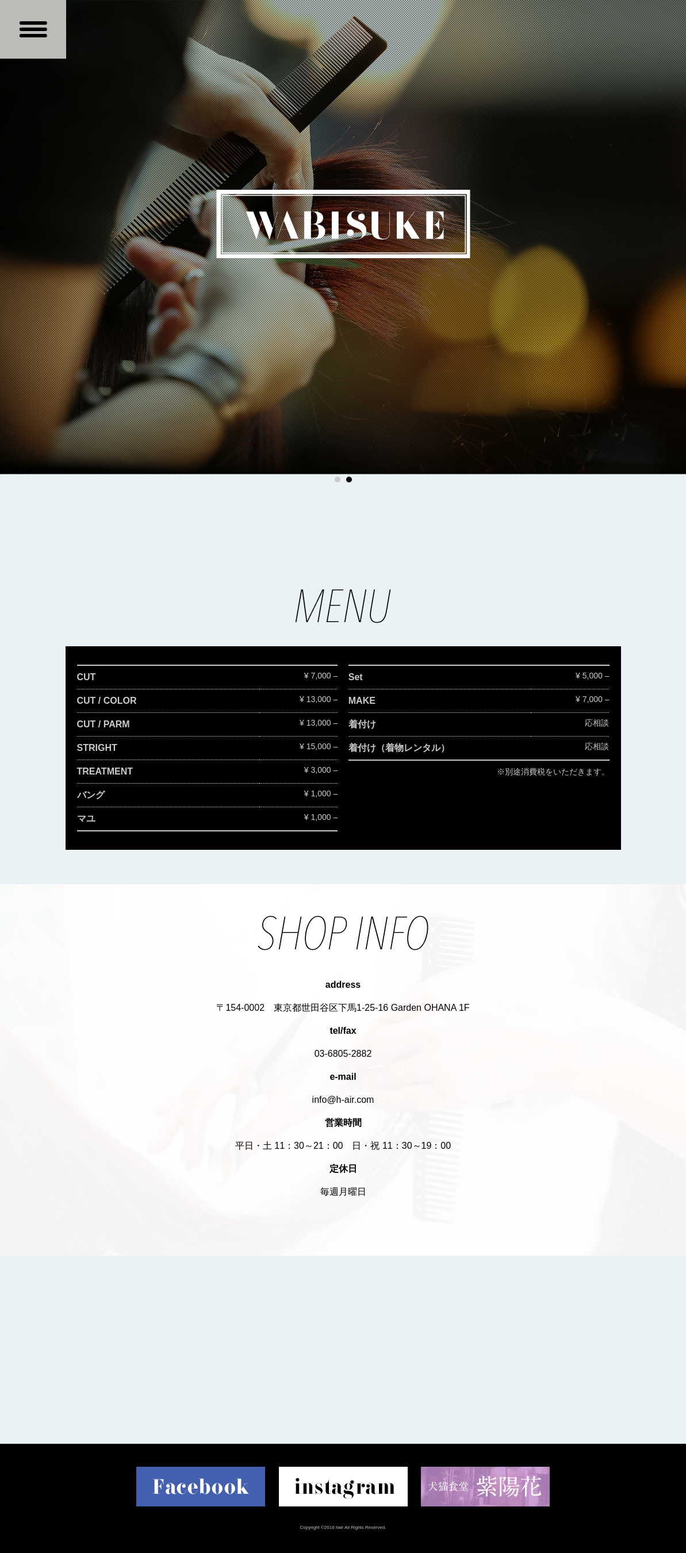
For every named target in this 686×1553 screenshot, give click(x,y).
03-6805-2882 (343, 1054)
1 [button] (337, 479)
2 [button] (349, 479)
